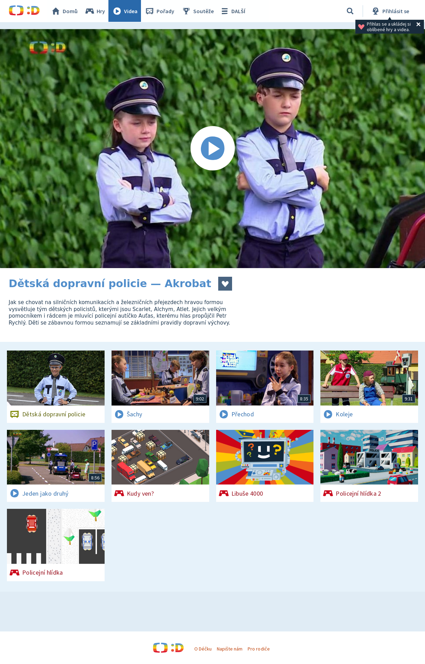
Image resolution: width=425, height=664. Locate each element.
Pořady (160, 11)
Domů (64, 11)
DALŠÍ (233, 11)
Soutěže (197, 11)
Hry (95, 11)
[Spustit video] (212, 148)
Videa (125, 11)
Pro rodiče (258, 649)
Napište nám (229, 649)
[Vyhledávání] (350, 11)
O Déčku (203, 649)
